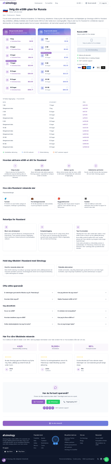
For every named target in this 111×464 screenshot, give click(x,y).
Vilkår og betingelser (88, 459)
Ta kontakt (38, 402)
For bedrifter (48, 3)
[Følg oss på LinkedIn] (101, 459)
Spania (43, 438)
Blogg (81, 440)
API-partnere (68, 447)
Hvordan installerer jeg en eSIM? (28, 317)
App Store (8, 451)
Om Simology (84, 438)
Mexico (36, 445)
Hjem (4, 15)
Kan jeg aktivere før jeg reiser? (82, 293)
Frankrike (36, 438)
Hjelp (81, 443)
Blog (56, 3)
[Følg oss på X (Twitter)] (98, 459)
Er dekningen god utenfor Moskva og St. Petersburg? (28, 293)
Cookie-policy (77, 459)
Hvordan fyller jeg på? (28, 299)
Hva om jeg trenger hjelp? (82, 324)
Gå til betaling (92, 50)
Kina (35, 448)
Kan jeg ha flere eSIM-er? (82, 317)
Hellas (35, 443)
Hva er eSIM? (99, 438)
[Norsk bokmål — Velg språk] (90, 3)
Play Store (20, 451)
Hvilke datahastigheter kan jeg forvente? (28, 324)
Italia (35, 440)
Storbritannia (44, 443)
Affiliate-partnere (69, 442)
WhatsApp (53, 402)
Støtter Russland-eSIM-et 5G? (82, 299)
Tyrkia (43, 445)
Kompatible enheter (101, 440)
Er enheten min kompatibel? (82, 311)
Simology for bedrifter (71, 449)
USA (42, 448)
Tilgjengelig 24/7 (70, 402)
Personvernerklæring (65, 459)
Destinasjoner (38, 3)
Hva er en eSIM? (28, 311)
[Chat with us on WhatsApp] (106, 459)
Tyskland (43, 440)
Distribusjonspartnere (71, 444)
